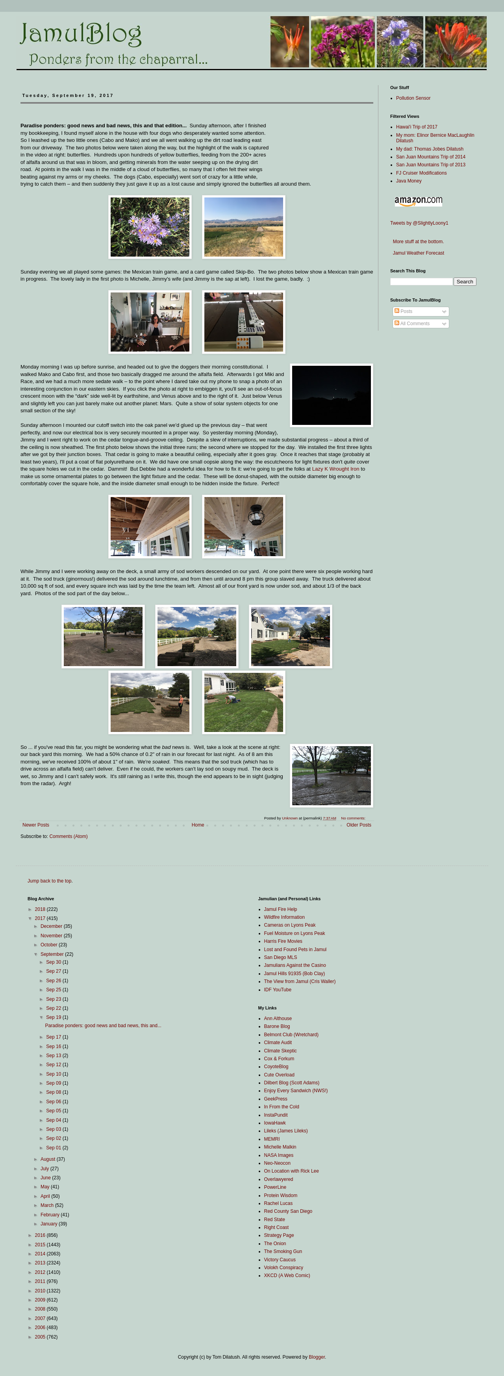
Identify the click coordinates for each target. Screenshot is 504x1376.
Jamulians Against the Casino (295, 965)
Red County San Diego (288, 1211)
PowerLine (275, 1187)
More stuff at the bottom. (417, 241)
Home (198, 825)
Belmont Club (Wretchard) (291, 1034)
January (50, 1224)
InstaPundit (276, 1115)
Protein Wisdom (281, 1195)
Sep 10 (54, 1074)
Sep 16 (54, 1046)
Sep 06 (54, 1101)
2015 (41, 1245)
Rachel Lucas (278, 1203)
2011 (41, 1281)
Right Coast (276, 1227)
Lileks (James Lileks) (286, 1131)
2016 (41, 1235)
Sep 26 (54, 980)
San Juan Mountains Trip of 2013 (430, 165)
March (48, 1205)
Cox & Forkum (279, 1058)
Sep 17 (54, 1037)
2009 (41, 1300)
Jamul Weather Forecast (417, 253)
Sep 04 (54, 1120)
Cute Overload (279, 1075)
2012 (41, 1272)
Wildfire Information (284, 917)
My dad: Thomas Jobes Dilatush (429, 149)
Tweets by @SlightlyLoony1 (419, 223)
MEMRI (272, 1139)
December (52, 926)
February (51, 1215)
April (46, 1196)
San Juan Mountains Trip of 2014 (430, 157)
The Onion (275, 1243)
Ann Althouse (278, 1018)
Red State (274, 1219)
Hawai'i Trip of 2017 (416, 127)
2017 (41, 918)
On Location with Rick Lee (291, 1171)
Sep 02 (54, 1138)
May (46, 1187)
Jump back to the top (49, 881)
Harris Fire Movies (283, 941)
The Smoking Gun (283, 1251)
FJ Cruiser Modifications (421, 173)
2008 (41, 1309)
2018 (41, 909)
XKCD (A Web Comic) (287, 1275)
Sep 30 (54, 962)
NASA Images (279, 1155)
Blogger (317, 1357)
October (50, 945)
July (45, 1168)
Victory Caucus (280, 1259)
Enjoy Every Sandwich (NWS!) (296, 1090)
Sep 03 (54, 1129)
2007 (41, 1318)
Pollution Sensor (413, 98)
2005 (41, 1337)
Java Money (409, 181)
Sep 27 (54, 971)
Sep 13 (54, 1055)
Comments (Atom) (68, 836)
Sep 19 (54, 1017)
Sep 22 (54, 1008)
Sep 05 (54, 1110)
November (52, 935)
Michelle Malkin (280, 1147)
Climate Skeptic (280, 1051)
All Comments (412, 323)
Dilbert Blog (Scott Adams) (292, 1083)
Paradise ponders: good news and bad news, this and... (103, 1025)
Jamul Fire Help (280, 909)
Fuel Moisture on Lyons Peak (294, 933)
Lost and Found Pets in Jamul (295, 949)
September (53, 954)
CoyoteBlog (276, 1066)
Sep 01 (54, 1148)
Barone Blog (277, 1026)
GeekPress (275, 1099)
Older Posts (358, 825)
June (46, 1177)
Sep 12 (54, 1064)
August (49, 1159)
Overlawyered (278, 1179)
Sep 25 (54, 989)
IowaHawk (275, 1123)
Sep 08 (54, 1092)
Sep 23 (54, 999)
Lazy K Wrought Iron (335, 469)
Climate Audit (278, 1042)
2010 (41, 1291)
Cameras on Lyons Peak (290, 925)
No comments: (354, 818)
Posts (403, 311)
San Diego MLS (280, 957)
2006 (41, 1327)
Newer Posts (35, 825)
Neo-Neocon (277, 1163)
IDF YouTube (278, 989)
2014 (41, 1254)
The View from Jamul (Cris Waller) (300, 981)
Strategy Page (279, 1235)
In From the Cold (281, 1107)
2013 (41, 1263)
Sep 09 (54, 1083)
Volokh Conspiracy (283, 1267)
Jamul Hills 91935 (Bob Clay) (294, 973)
